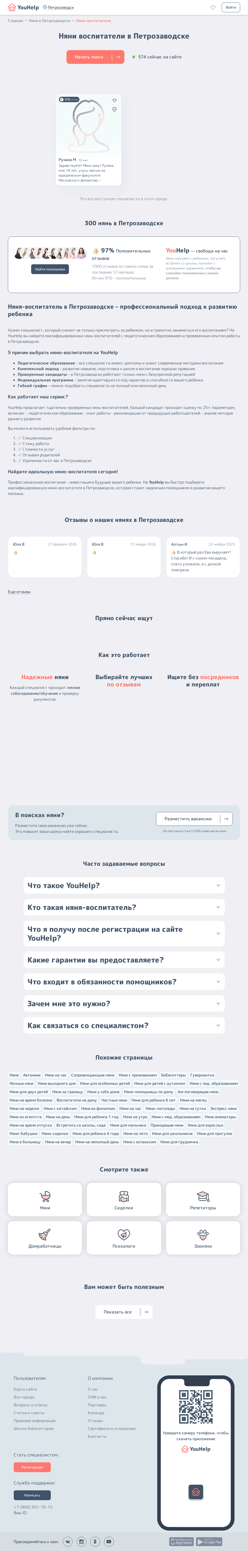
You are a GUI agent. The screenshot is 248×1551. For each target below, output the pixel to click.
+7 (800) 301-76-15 (33, 1506)
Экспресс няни (223, 1108)
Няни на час (56, 1075)
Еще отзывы (19, 591)
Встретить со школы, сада (81, 1125)
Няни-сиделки (55, 1133)
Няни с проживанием (138, 1075)
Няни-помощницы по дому (148, 1091)
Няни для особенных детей (105, 1083)
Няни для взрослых (205, 1125)
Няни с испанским (139, 1142)
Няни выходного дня (57, 1083)
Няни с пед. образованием (214, 1083)
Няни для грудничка (179, 1142)
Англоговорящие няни (198, 1091)
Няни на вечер (58, 1142)
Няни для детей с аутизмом (159, 1083)
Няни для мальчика (128, 1125)
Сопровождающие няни (92, 1075)
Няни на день (58, 1116)
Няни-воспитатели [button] (93, 20)
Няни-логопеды (160, 1108)
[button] (61, 7)
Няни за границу (67, 1091)
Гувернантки (202, 1075)
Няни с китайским (60, 1108)
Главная (18, 20)
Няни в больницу (25, 1142)
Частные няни (114, 1100)
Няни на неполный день (97, 1142)
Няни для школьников (172, 1133)
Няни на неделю (24, 1108)
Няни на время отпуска (31, 1125)
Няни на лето (135, 1133)
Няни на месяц (193, 1100)
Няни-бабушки (23, 1133)
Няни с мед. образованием (176, 1116)
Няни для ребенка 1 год (96, 1116)
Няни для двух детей (29, 1091)
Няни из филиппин (98, 1108)
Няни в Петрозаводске (52, 20)
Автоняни (31, 1075)
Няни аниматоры (220, 1116)
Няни (14, 1075)
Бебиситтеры (173, 1075)
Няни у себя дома (103, 1091)
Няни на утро (135, 1116)
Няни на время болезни (31, 1100)
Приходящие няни (167, 1125)
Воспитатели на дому (77, 1100)
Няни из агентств (25, 1116)
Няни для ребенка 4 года (96, 1133)
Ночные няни (21, 1083)
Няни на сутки (193, 1108)
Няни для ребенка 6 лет (153, 1100)
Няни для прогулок (215, 1133)
